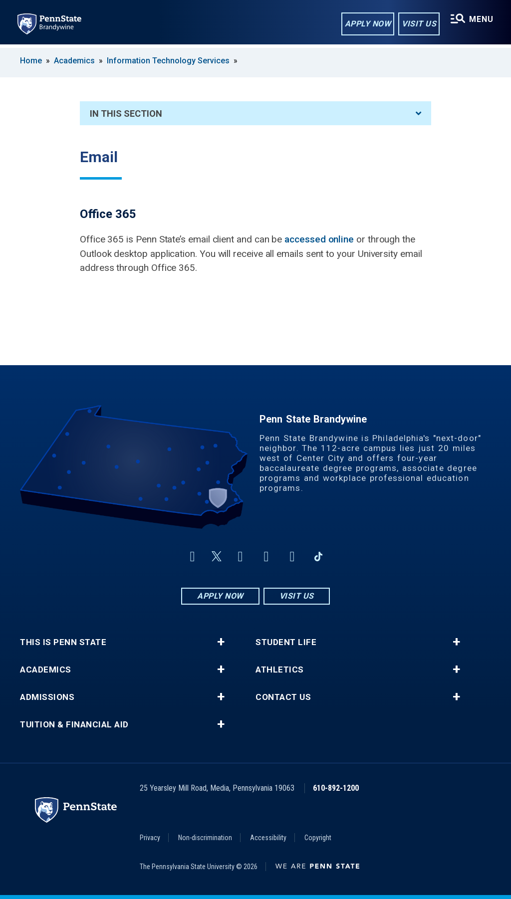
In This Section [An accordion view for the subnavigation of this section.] (255, 113)
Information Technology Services (168, 60)
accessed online (319, 239)
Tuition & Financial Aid (74, 724)
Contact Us (283, 697)
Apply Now (367, 24)
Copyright (317, 838)
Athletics (280, 669)
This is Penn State (63, 642)
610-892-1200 (336, 788)
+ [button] (221, 642)
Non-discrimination (205, 838)
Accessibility (268, 838)
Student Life (286, 642)
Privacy (150, 838)
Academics (74, 60)
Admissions (47, 697)
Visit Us (418, 24)
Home (31, 60)
